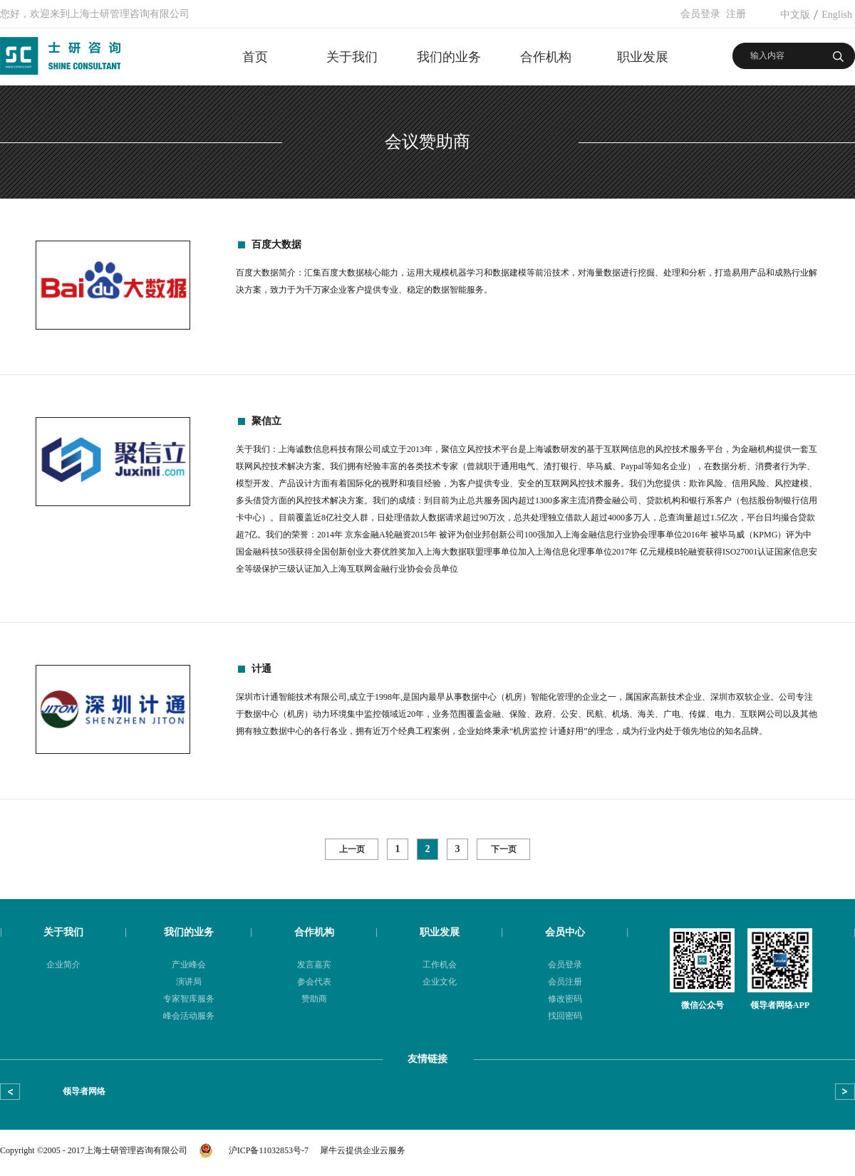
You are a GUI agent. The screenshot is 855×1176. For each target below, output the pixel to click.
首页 (255, 57)
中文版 (795, 14)
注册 (736, 14)
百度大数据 (276, 244)
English (837, 14)
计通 (261, 668)
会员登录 (700, 14)
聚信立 (266, 421)
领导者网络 (84, 1091)
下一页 (504, 849)
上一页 (352, 849)
